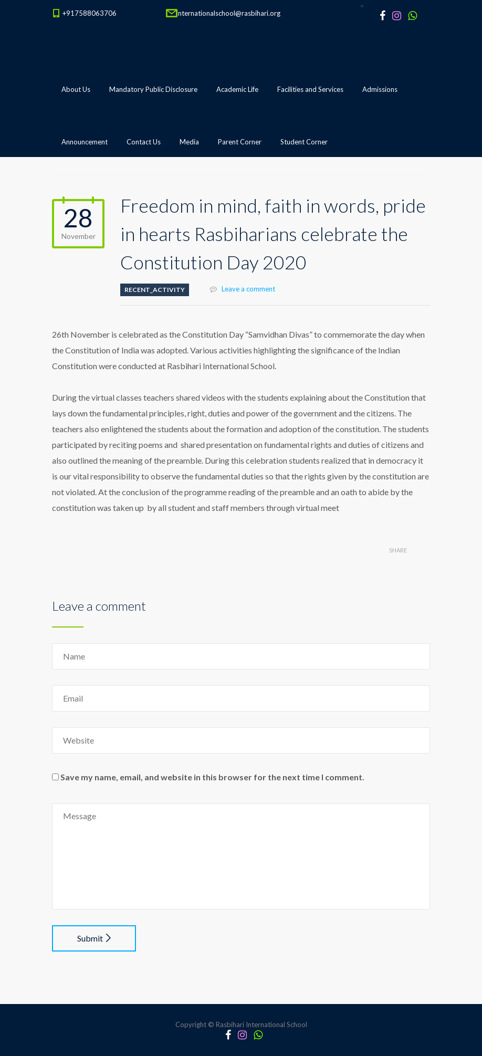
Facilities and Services (310, 89)
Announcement (84, 142)
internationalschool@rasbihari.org (228, 13)
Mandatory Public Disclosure (153, 89)
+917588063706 (89, 13)
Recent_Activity (154, 290)
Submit (94, 938)
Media (189, 142)
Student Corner (304, 142)
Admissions (379, 89)
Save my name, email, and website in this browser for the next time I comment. (212, 777)
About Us (75, 89)
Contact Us (144, 142)
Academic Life (237, 89)
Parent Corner (239, 142)
